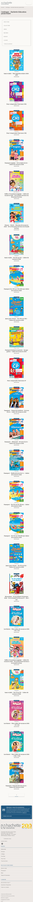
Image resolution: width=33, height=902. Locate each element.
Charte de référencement (6, 894)
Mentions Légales (4, 897)
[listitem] (2, 844)
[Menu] (29, 3)
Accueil (2, 7)
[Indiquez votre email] (15, 816)
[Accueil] (6, 3)
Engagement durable (5, 899)
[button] (7, 22)
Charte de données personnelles (8, 895)
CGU (2, 901)
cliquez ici (24, 812)
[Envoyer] (29, 816)
